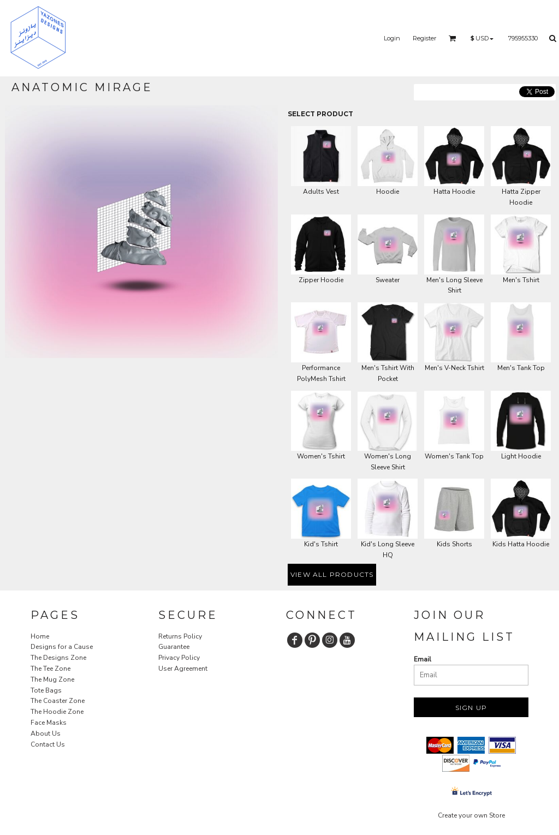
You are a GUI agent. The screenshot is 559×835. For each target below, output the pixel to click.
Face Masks (49, 722)
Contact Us (48, 744)
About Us (46, 733)
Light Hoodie (521, 456)
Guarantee (173, 646)
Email (422, 659)
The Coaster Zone (58, 700)
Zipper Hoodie (321, 280)
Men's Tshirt (521, 280)
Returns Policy (180, 636)
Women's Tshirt (321, 456)
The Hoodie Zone (57, 711)
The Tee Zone (50, 668)
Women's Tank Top (454, 456)
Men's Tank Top (521, 367)
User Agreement (182, 668)
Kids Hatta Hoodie (520, 544)
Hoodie (387, 191)
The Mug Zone (52, 679)
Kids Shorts (454, 544)
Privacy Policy (179, 657)
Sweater (388, 280)
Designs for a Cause (62, 646)
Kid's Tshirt (321, 544)
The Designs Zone (58, 657)
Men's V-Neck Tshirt (454, 367)
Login (392, 38)
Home (40, 636)
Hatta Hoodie (454, 191)
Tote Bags (46, 690)
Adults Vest (321, 191)
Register (424, 38)
